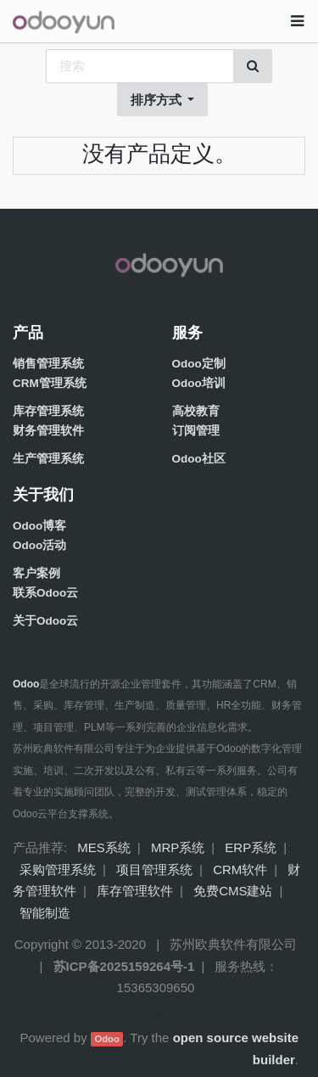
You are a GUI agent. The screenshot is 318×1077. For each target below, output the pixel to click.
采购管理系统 (58, 869)
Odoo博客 (39, 525)
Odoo (106, 1039)
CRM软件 (240, 869)
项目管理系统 (154, 869)
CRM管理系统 (49, 383)
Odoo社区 (199, 458)
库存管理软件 (135, 890)
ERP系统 (250, 847)
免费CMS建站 (232, 890)
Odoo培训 (199, 383)
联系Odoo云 (45, 592)
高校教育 (196, 411)
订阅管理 (196, 430)
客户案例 (36, 573)
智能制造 (45, 913)
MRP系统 (177, 847)
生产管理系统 (48, 458)
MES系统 (104, 847)
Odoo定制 (199, 363)
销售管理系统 (48, 363)
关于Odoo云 (45, 620)
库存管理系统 (48, 411)
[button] (163, 100)
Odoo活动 (39, 545)
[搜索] (252, 66)
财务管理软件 (48, 430)
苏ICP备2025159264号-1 (124, 966)
